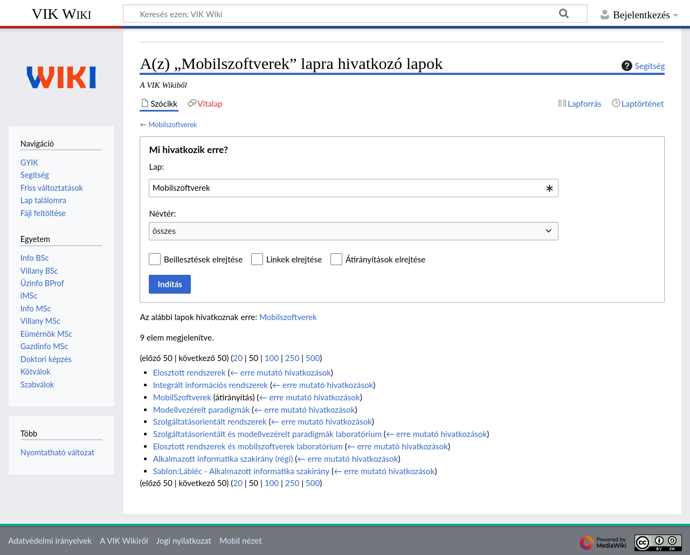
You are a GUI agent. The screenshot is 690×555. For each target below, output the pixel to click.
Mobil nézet (240, 540)
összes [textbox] (164, 230)
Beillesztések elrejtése (203, 259)
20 (238, 358)
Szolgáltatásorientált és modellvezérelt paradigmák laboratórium (267, 434)
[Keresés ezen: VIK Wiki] (355, 13)
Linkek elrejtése (294, 259)
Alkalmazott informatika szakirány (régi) (223, 458)
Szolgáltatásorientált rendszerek (210, 421)
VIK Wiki (62, 13)
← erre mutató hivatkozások (280, 372)
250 (292, 358)
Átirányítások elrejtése (385, 259)
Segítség (642, 65)
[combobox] (353, 188)
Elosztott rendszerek (189, 372)
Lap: (156, 166)
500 (313, 358)
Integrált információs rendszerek (210, 385)
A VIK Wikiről (124, 540)
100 (272, 358)
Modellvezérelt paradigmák (201, 409)
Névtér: (162, 213)
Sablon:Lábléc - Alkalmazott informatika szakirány (241, 471)
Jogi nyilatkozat (183, 540)
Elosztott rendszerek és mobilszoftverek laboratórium (248, 446)
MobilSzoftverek (182, 397)
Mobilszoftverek (172, 124)
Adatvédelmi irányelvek (50, 540)
